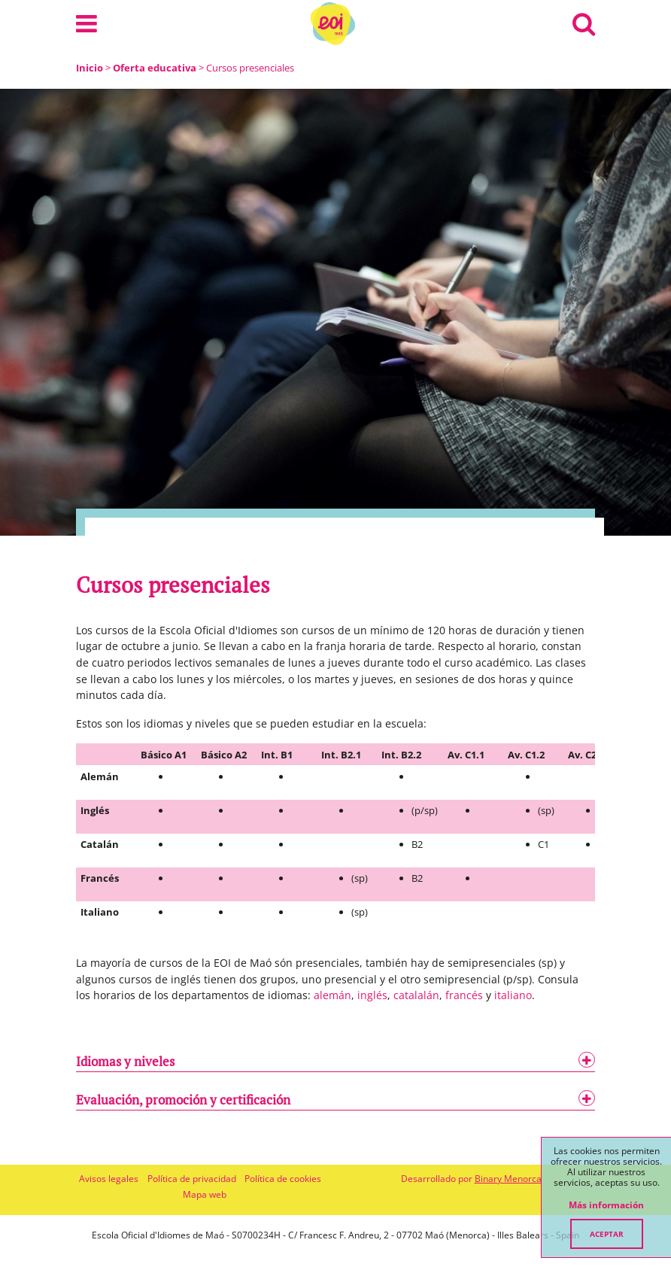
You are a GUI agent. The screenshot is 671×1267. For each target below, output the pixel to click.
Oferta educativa (154, 67)
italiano (513, 995)
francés (464, 995)
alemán (332, 995)
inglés (372, 995)
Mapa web (204, 1194)
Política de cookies (282, 1178)
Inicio (89, 67)
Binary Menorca (508, 1178)
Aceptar (607, 1234)
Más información (606, 1205)
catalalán (416, 995)
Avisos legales (108, 1178)
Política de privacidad (191, 1178)
